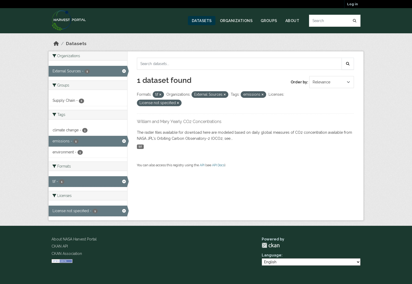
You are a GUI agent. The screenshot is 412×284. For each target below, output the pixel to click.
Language (271, 255)
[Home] (56, 43)
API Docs (218, 165)
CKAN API (60, 246)
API (202, 165)
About (292, 21)
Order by (299, 82)
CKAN (271, 245)
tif (140, 146)
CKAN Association (67, 253)
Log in (352, 4)
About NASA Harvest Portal (74, 239)
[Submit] (354, 21)
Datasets (202, 21)
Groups (269, 21)
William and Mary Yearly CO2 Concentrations (179, 121)
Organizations (236, 21)
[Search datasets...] (335, 21)
